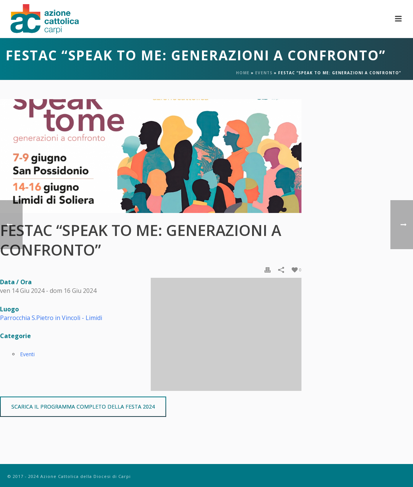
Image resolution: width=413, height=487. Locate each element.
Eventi (27, 354)
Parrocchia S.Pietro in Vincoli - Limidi (51, 318)
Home (242, 72)
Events (263, 72)
